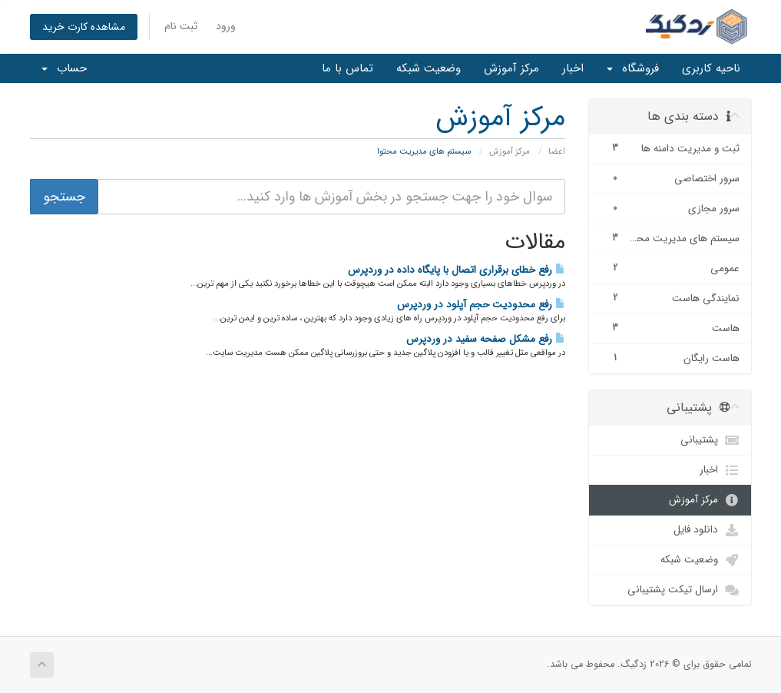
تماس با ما (347, 68)
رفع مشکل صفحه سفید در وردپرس (485, 339)
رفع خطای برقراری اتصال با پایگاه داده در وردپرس (456, 270)
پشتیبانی (710, 440)
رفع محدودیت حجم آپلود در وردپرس (481, 305)
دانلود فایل (706, 530)
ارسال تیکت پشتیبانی (683, 590)
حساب (64, 68)
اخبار (573, 68)
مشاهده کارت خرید (83, 26)
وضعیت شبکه (428, 68)
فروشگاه (633, 68)
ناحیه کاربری (711, 68)
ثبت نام (180, 26)
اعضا (556, 151)
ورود (226, 26)
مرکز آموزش (511, 68)
